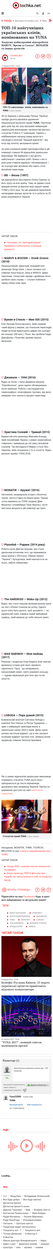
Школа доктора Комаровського (20, 1240)
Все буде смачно (32, 1199)
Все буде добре (11, 1199)
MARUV (32, 926)
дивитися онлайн (28, 1244)
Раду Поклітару (11, 1220)
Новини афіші (9, 70)
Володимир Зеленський (37, 1196)
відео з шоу (9, 1244)
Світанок (8, 1223)
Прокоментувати (16, 1105)
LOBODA (40, 920)
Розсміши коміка (32, 1220)
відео (43, 1240)
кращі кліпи (16, 926)
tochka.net (16, 55)
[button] (43, 13)
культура (8, 1247)
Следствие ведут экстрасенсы (19, 1227)
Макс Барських (18, 913)
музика (28, 1247)
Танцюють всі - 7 (12, 1230)
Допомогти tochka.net (27, 20)
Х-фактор (8, 1237)
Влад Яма (15, 1196)
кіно (18, 1247)
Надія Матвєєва (11, 1216)
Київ (28, 1209)
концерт (45, 1244)
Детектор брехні (12, 1203)
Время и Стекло (38, 923)
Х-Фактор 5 (31, 1233)
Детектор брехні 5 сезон (16, 1206)
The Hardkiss (17, 923)
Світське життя (24, 1223)
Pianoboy (37, 913)
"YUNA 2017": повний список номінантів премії (21, 1044)
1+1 (5, 1196)
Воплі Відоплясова (20, 916)
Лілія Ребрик (39, 1213)
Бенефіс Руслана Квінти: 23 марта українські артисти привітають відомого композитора (25, 986)
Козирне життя (42, 1209)
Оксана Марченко (33, 1216)
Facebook (28, 896)
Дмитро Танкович (12, 1209)
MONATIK (25, 920)
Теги (5, 1187)
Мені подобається (34, 1105)
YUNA (12, 920)
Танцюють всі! (32, 1230)
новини (39, 1247)
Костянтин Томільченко (15, 1213)
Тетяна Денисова (12, 1233)
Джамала (41, 916)
